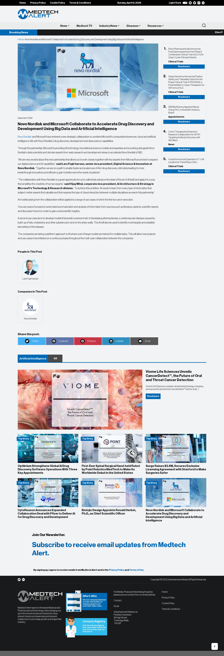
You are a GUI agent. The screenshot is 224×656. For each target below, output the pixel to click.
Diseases (132, 26)
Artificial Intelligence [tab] (32, 358)
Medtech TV (84, 26)
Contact (118, 600)
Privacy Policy (38, 3)
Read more (184, 66)
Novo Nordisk (25, 136)
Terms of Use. (136, 570)
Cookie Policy (57, 3)
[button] (214, 646)
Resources (155, 26)
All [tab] (55, 358)
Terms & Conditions (80, 3)
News (63, 26)
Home (22, 3)
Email (116, 606)
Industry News (108, 26)
